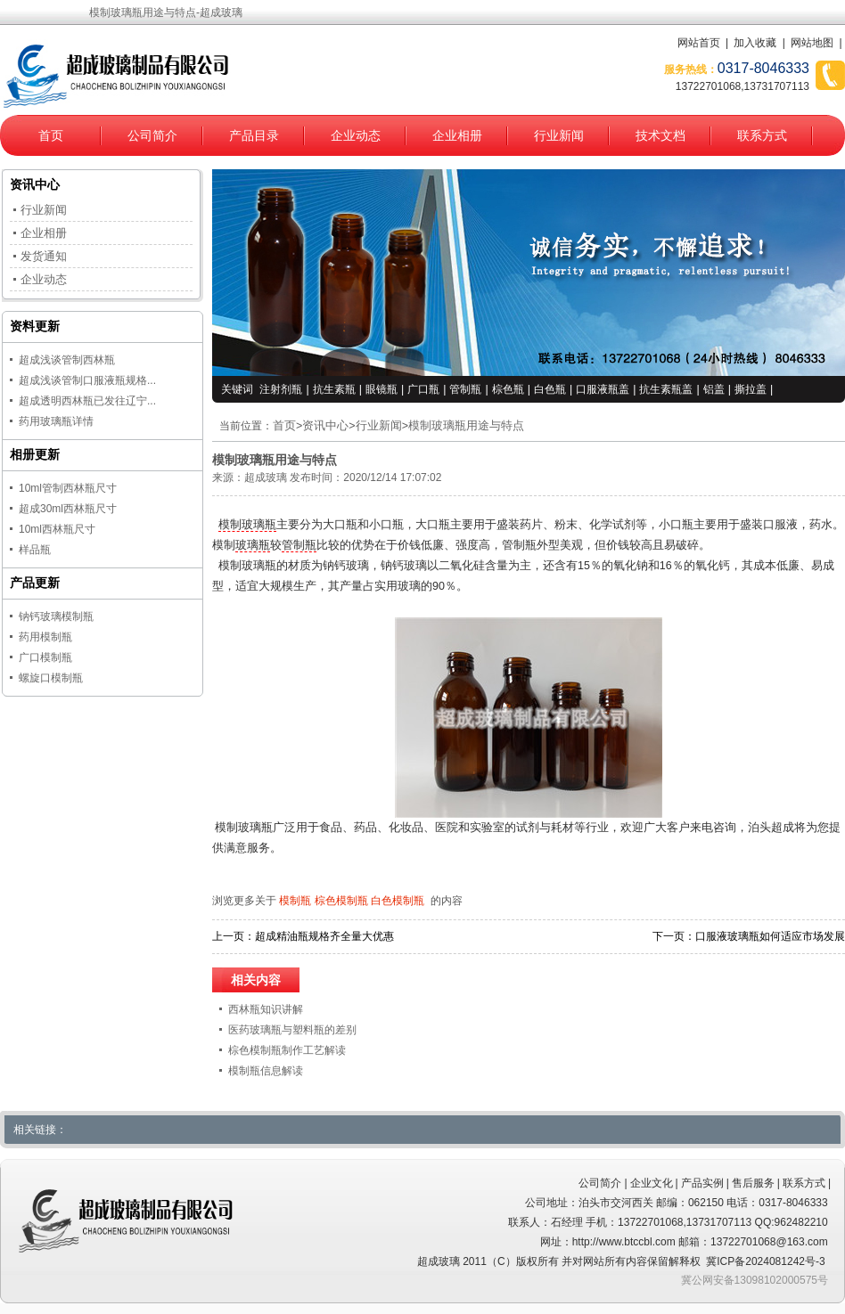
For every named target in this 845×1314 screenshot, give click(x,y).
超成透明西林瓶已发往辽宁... (87, 401)
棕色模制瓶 (341, 900)
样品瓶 (35, 549)
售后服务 (753, 1183)
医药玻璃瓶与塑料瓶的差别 (292, 1030)
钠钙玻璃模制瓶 (56, 616)
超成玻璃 (265, 477)
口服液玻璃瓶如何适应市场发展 (770, 936)
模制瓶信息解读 (265, 1071)
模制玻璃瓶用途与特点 (466, 426)
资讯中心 (325, 426)
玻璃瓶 (252, 545)
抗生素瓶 (334, 389)
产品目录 (254, 135)
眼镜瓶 (381, 389)
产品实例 (702, 1183)
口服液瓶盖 (602, 389)
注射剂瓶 (280, 389)
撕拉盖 (750, 389)
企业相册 (457, 135)
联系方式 (762, 135)
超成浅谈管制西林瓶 (67, 360)
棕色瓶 (508, 389)
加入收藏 (755, 43)
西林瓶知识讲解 (265, 1009)
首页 (50, 135)
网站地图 (812, 43)
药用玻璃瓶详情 (56, 421)
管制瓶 (465, 389)
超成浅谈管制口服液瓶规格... (87, 380)
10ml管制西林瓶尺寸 (68, 488)
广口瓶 (423, 389)
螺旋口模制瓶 (51, 678)
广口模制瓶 (45, 657)
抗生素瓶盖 (666, 389)
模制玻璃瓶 (247, 524)
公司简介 (152, 135)
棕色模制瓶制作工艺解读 (287, 1050)
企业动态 (356, 135)
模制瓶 (295, 900)
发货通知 (44, 256)
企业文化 (651, 1183)
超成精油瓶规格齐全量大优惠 (324, 936)
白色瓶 (550, 389)
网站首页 (698, 43)
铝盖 (714, 389)
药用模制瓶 (45, 637)
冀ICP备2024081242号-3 (765, 1261)
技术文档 (660, 135)
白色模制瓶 (397, 900)
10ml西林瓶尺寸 (57, 529)
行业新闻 (559, 135)
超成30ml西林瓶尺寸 (68, 508)
